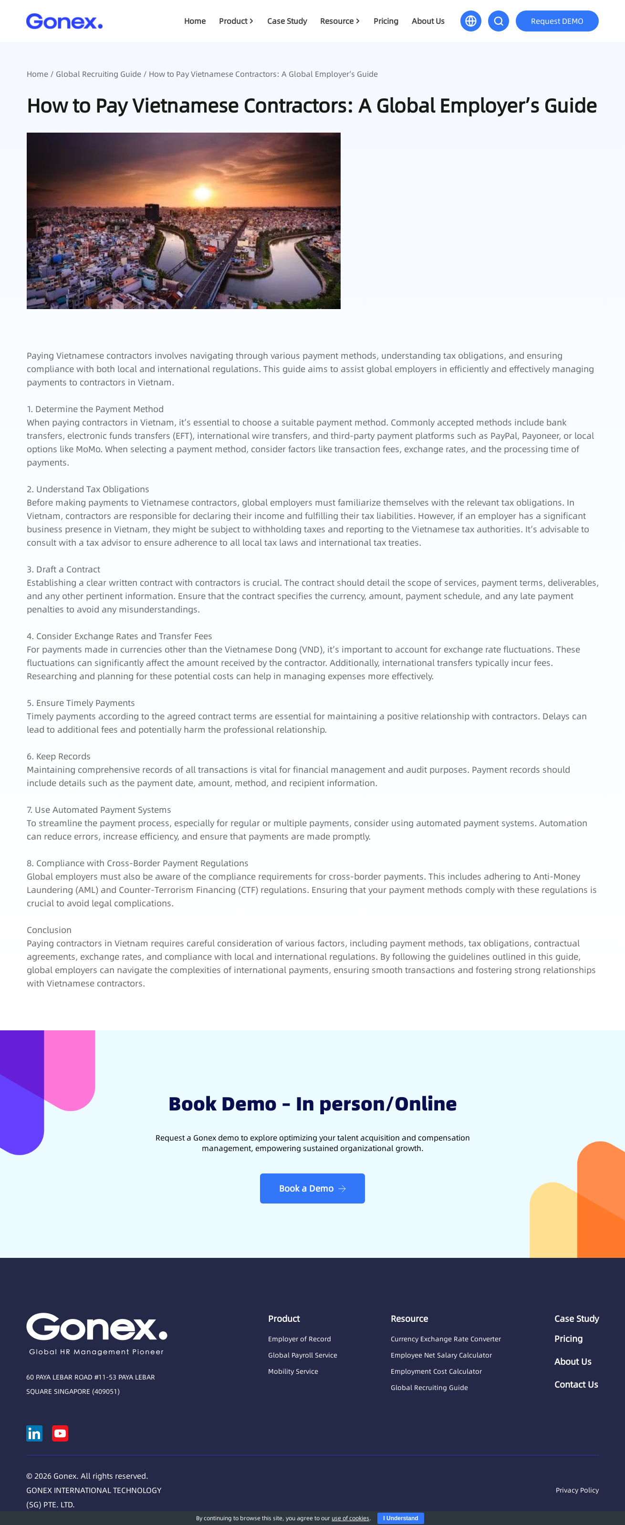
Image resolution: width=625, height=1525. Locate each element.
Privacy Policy (577, 1490)
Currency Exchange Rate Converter (446, 1339)
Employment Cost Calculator (436, 1371)
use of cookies (350, 1518)
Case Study (287, 21)
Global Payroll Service (302, 1355)
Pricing (386, 21)
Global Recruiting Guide (98, 74)
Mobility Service (293, 1371)
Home (195, 21)
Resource (337, 21)
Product (233, 21)
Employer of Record (299, 1339)
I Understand (400, 1518)
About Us (428, 21)
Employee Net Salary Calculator (441, 1355)
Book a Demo (306, 1188)
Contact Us (576, 1385)
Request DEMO (557, 21)
